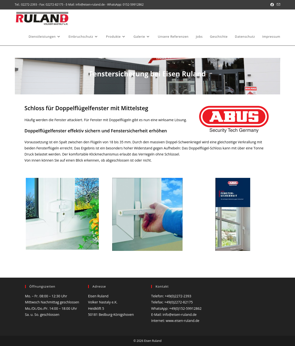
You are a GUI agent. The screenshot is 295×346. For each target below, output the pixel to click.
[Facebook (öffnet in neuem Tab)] (272, 4)
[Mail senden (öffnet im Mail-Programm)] (277, 4)
